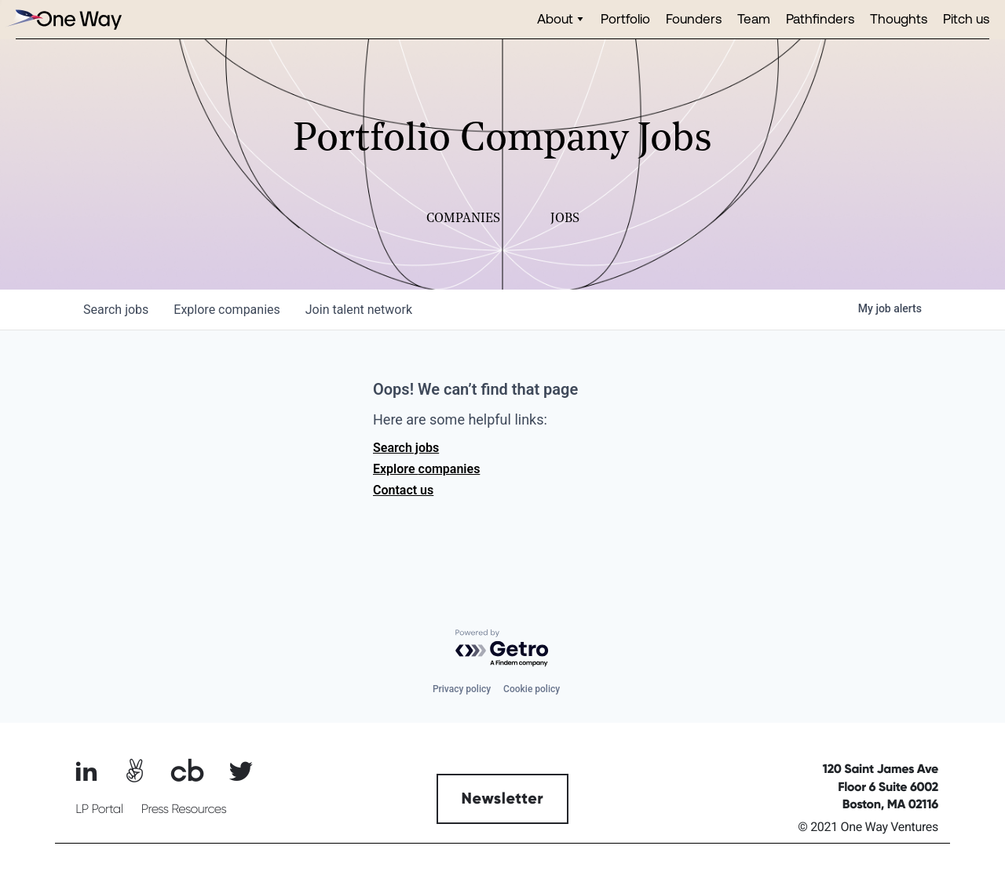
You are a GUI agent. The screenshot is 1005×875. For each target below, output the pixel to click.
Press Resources (184, 809)
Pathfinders (820, 18)
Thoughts (898, 18)
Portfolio (625, 18)
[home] (63, 19)
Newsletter (503, 798)
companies (227, 309)
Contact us (403, 490)
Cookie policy (531, 689)
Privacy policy (462, 689)
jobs (115, 309)
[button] (561, 19)
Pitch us (966, 18)
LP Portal (98, 809)
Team (753, 18)
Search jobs (406, 447)
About (555, 18)
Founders (694, 18)
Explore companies (426, 468)
